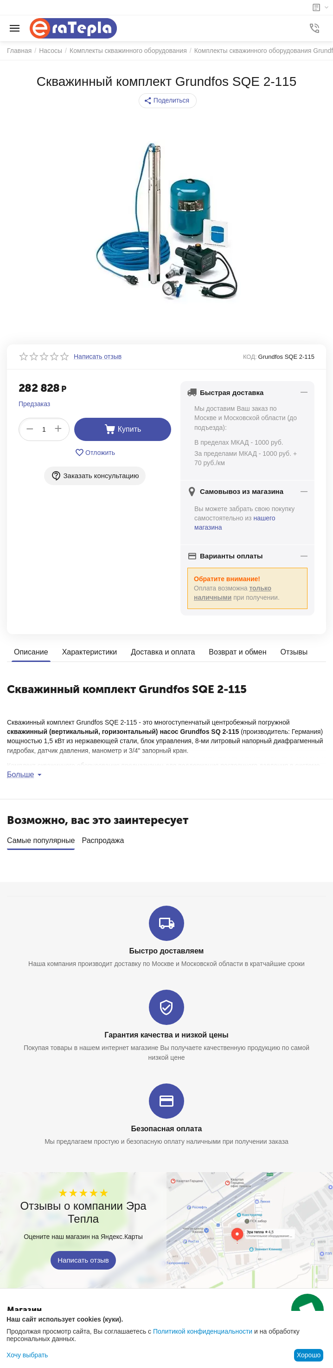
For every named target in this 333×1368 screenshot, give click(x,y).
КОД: (250, 356)
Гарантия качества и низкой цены (166, 1032)
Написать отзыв (83, 1257)
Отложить (95, 452)
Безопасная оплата (166, 1125)
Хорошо (309, 1355)
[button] (167, 101)
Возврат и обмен (237, 652)
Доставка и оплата (163, 652)
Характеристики (89, 652)
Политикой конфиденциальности (202, 1331)
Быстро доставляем (166, 948)
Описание (31, 652)
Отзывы (294, 652)
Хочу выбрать (27, 1355)
